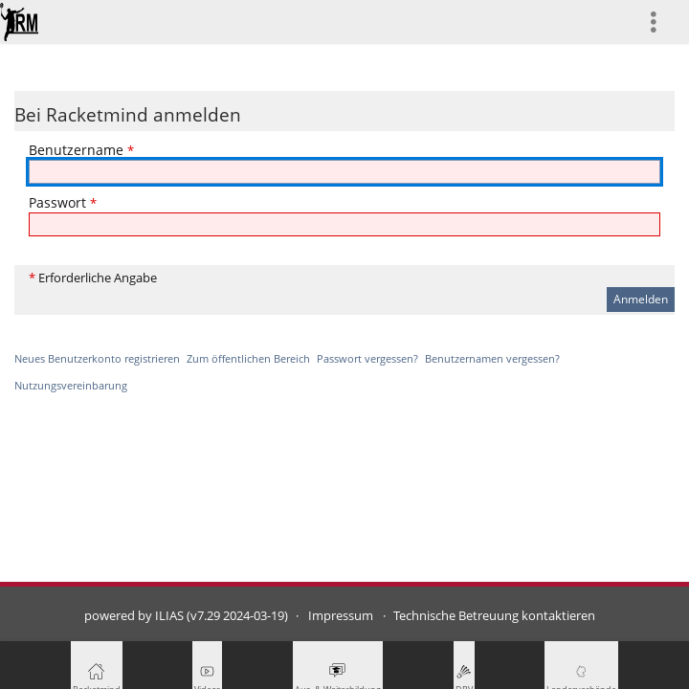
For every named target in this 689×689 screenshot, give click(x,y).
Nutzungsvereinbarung (70, 385)
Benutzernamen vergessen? (492, 358)
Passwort (63, 202)
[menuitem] (661, 21)
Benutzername (81, 150)
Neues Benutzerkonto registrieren (97, 358)
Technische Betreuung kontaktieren (494, 616)
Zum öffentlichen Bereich (248, 358)
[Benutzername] (344, 172)
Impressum (340, 616)
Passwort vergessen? (367, 358)
